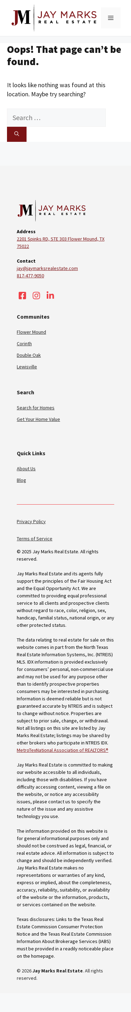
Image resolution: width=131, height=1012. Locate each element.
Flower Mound (31, 332)
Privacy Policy (31, 521)
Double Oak (29, 355)
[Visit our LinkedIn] (50, 295)
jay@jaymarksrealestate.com (47, 268)
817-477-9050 (30, 275)
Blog (21, 480)
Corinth (24, 343)
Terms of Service (34, 538)
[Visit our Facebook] (22, 295)
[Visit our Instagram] (36, 295)
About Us (26, 468)
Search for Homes (35, 407)
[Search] (17, 134)
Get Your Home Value (38, 419)
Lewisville (27, 366)
